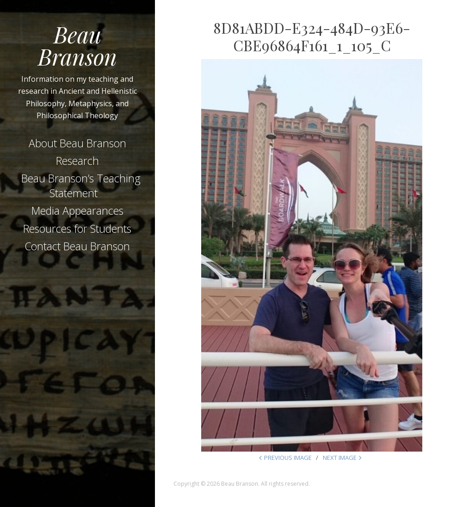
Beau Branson (77, 45)
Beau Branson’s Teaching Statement (81, 185)
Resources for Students (77, 228)
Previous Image (288, 457)
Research (77, 160)
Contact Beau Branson (77, 246)
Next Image (340, 457)
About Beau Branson (77, 143)
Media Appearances (77, 210)
